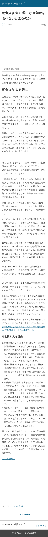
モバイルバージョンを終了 (24, 533)
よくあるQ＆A (8, 459)
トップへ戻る (41, 526)
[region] (24, 482)
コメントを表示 (24, 514)
